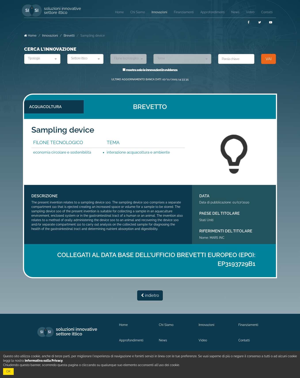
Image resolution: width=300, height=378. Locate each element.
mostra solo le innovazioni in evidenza (150, 70)
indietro (150, 295)
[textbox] (40, 58)
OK (8, 371)
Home (30, 35)
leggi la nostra (33, 360)
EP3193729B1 (236, 263)
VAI (269, 58)
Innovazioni (50, 35)
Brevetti (69, 35)
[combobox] (42, 59)
